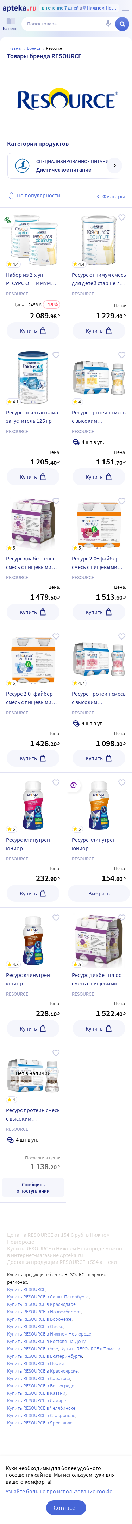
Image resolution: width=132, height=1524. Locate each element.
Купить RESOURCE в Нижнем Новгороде (49, 1334)
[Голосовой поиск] (108, 24)
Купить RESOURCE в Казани (36, 1393)
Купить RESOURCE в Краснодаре (41, 1304)
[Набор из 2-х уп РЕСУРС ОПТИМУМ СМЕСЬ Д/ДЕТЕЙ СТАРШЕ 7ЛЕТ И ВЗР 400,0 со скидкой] (33, 238)
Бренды (34, 48)
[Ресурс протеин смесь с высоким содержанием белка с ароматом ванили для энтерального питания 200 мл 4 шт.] (99, 375)
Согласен (66, 1508)
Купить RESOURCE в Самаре (36, 1400)
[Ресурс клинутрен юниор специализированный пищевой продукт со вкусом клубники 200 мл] (33, 803)
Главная (15, 48)
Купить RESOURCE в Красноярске (42, 1371)
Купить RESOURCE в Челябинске (41, 1408)
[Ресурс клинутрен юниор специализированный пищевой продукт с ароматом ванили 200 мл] (99, 803)
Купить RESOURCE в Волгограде (40, 1385)
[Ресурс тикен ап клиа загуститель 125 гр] (33, 375)
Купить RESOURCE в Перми (35, 1363)
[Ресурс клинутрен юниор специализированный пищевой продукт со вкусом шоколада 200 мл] (33, 938)
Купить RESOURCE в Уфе (32, 1348)
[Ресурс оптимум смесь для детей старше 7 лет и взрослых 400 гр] (99, 238)
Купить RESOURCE (26, 1289)
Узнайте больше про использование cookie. (60, 1491)
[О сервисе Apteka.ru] (125, 8)
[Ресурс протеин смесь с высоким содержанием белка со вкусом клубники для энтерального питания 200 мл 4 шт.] (99, 656)
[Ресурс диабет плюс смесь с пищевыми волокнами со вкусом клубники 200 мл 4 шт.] (33, 521)
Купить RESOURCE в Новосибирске (44, 1311)
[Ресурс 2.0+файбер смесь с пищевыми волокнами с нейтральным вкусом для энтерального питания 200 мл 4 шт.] (33, 656)
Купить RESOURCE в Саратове (38, 1378)
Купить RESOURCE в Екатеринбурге (44, 1356)
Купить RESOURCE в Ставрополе (41, 1415)
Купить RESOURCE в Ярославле (40, 1423)
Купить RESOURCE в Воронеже (39, 1319)
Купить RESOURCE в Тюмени (90, 1348)
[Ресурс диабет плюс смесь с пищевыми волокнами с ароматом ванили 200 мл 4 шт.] (99, 938)
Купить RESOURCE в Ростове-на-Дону (46, 1341)
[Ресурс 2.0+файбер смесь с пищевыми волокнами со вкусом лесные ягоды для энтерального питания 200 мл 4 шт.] (99, 521)
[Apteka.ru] (19, 8)
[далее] (114, 165)
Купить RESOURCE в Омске (35, 1326)
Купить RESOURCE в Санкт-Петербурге (48, 1297)
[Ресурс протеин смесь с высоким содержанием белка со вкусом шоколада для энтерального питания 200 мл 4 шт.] (33, 1073)
